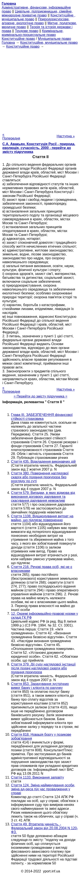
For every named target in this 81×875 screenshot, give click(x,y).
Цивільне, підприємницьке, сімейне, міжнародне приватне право (37, 13)
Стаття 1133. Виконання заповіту (37, 777)
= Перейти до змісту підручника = (40, 396)
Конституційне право (18, 39)
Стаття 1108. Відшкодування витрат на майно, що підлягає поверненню (42, 518)
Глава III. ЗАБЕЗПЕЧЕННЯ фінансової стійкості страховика (42, 416)
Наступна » (66, 136)
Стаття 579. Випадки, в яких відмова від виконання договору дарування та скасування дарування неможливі (43, 496)
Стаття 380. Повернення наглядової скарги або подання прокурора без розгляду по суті (40, 477)
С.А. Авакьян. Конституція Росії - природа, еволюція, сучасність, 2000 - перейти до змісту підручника (38, 148)
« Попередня (11, 136)
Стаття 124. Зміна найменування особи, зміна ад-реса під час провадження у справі (43, 789)
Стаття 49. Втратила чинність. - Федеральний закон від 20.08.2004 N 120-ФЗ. (44, 828)
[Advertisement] (40, 89)
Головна (8, 42)
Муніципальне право (54, 39)
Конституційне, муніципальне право (49, 42)
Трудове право (26, 31)
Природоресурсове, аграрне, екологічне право (36, 21)
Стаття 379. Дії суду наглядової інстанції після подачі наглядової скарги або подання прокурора (43, 668)
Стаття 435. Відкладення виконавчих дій (43, 461)
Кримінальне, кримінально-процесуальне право (33, 33)
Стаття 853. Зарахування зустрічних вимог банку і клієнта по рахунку (40, 686)
